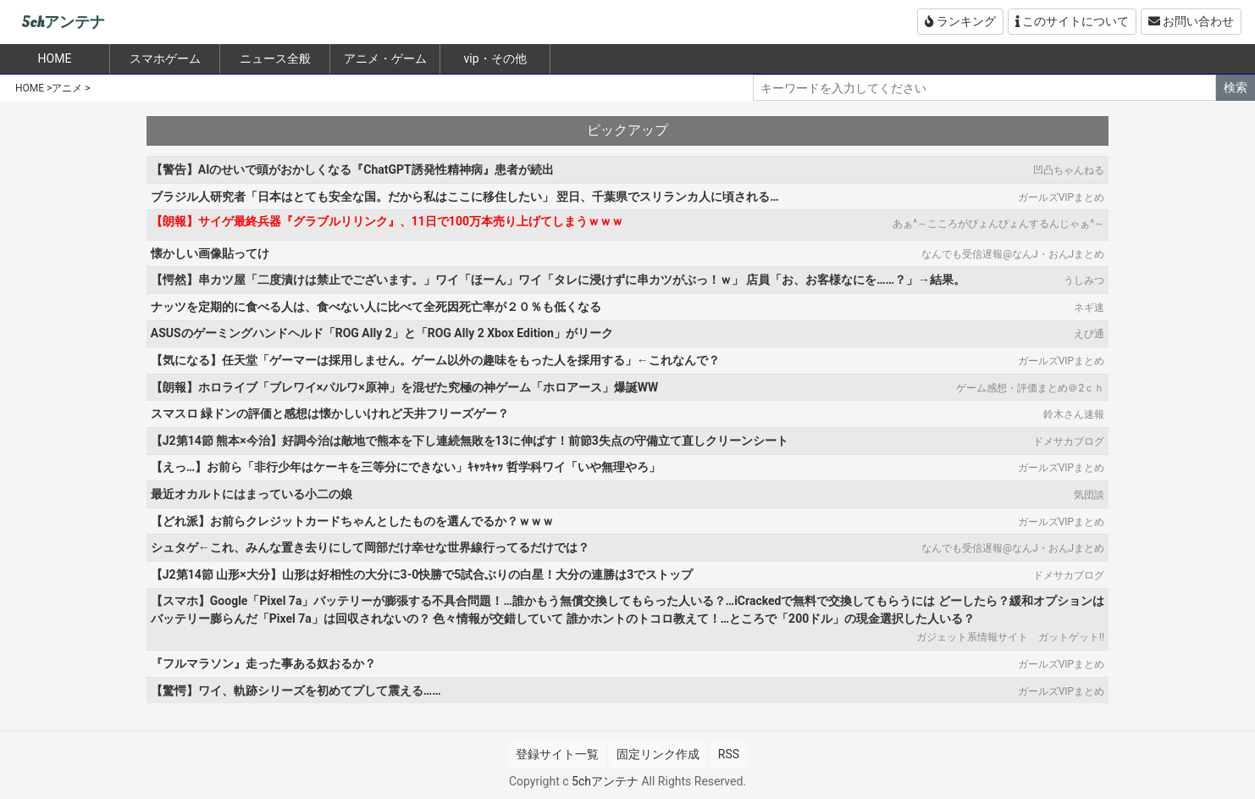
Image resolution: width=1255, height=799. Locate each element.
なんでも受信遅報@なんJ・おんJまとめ (1012, 254)
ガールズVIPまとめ (1061, 197)
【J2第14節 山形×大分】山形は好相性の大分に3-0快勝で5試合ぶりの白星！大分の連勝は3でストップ (422, 574)
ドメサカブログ (1068, 441)
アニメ (67, 88)
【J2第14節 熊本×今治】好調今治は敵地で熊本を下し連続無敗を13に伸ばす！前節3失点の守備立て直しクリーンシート (469, 440)
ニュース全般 (275, 58)
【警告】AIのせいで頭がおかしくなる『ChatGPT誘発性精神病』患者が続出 (352, 169)
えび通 (1089, 334)
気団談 (1089, 495)
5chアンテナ (63, 22)
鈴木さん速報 (1073, 414)
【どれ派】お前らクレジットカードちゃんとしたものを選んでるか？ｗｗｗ (352, 521)
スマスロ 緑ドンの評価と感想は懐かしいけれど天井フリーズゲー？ (330, 413)
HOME (29, 88)
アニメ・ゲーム (385, 58)
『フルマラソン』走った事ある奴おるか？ (263, 663)
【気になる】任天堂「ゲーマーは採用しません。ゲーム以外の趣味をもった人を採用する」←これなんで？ (435, 360)
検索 (1235, 87)
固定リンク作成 (657, 754)
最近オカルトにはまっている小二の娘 (251, 494)
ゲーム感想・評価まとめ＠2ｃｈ (1030, 388)
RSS (728, 754)
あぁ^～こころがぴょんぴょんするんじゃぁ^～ (998, 224)
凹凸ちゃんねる (1068, 170)
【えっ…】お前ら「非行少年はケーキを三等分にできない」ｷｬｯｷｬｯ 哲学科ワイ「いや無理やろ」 (406, 467)
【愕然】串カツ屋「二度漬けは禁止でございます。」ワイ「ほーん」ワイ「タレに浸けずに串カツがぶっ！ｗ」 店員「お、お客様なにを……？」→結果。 (558, 279)
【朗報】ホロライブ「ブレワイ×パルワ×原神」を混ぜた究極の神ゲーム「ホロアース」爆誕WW (404, 387)
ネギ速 (1089, 307)
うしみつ (1084, 280)
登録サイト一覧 (557, 754)
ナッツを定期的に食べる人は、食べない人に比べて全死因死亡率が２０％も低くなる (376, 306)
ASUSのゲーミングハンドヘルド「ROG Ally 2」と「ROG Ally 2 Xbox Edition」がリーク (382, 333)
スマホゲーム (165, 58)
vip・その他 (494, 58)
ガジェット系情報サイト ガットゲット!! (1010, 637)
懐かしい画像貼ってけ (210, 253)
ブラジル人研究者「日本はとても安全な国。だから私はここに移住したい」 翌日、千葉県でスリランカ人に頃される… (465, 196)
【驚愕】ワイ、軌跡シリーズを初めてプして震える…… (296, 690)
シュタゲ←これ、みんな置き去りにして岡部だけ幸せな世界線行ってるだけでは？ (370, 547)
